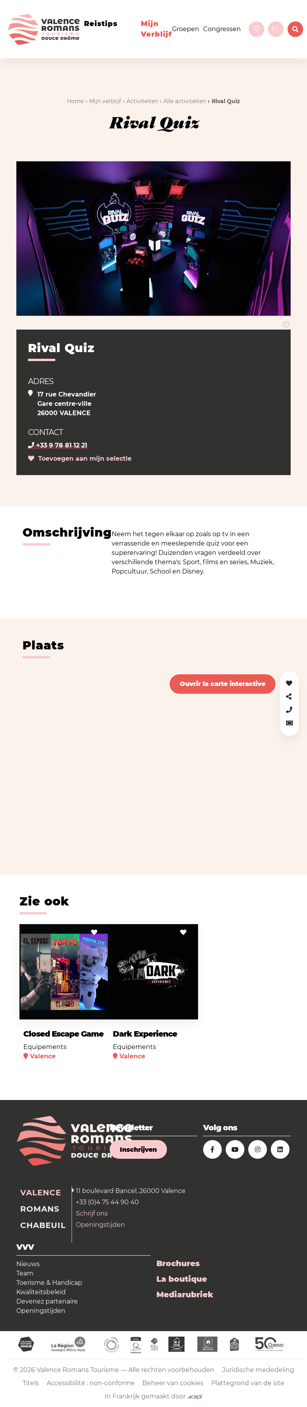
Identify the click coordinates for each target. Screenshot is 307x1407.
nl (276, 29)
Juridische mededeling (258, 1370)
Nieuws (28, 1264)
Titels (31, 1383)
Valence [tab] (40, 1192)
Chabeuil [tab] (43, 1225)
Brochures (178, 1263)
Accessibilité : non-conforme (91, 1383)
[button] (289, 723)
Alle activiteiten (184, 101)
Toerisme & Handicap (49, 1282)
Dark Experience (145, 1034)
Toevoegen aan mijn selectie (80, 458)
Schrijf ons (92, 1213)
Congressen (222, 29)
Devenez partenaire (47, 1301)
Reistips (101, 23)
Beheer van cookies (172, 1383)
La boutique (181, 1279)
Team (24, 1273)
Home (75, 101)
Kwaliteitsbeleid (41, 1292)
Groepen (185, 29)
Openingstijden (100, 1224)
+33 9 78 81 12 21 (57, 445)
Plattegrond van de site (247, 1383)
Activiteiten (142, 101)
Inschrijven (138, 1149)
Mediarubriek (184, 1294)
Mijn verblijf (156, 29)
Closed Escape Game (63, 1034)
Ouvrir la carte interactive (222, 684)
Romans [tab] (40, 1209)
